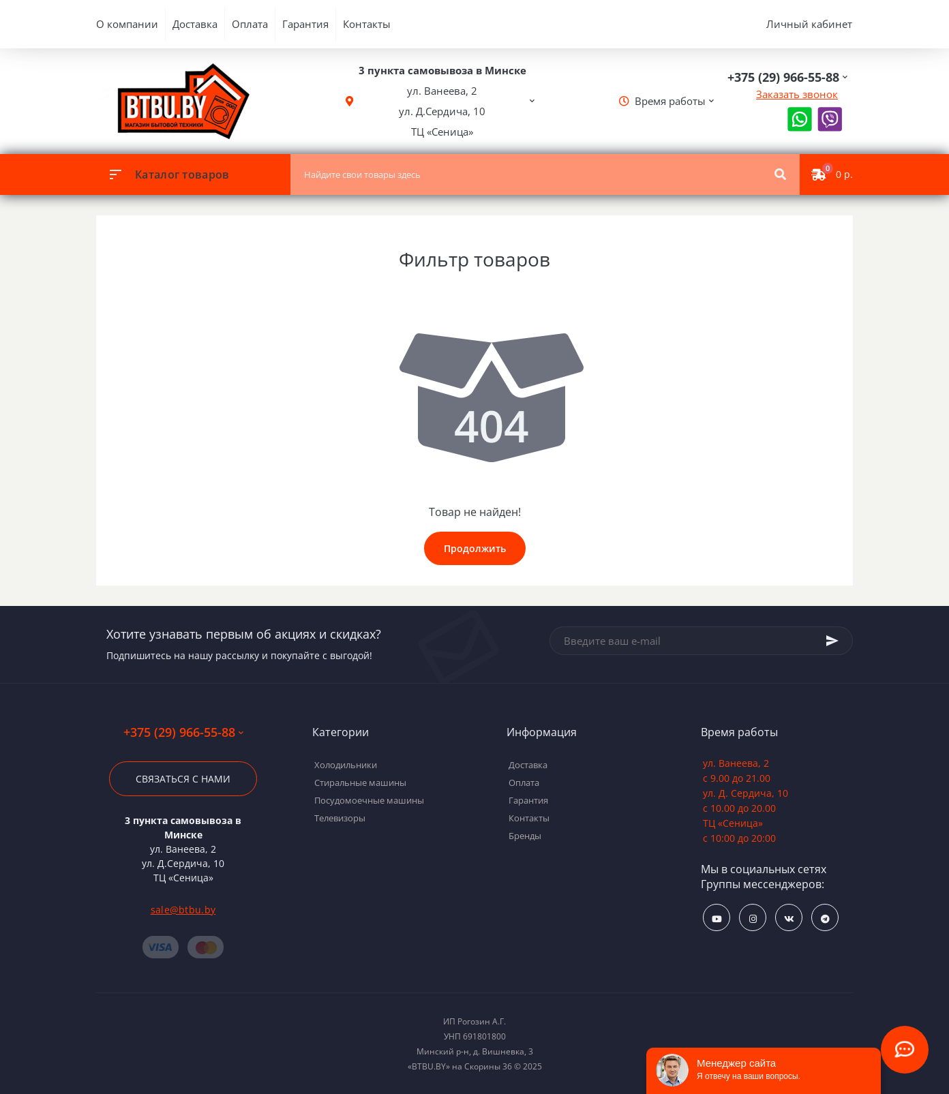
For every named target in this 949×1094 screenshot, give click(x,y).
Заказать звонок (797, 94)
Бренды (525, 836)
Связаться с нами (183, 778)
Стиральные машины (360, 782)
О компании (127, 24)
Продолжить (475, 548)
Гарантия (305, 24)
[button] (442, 101)
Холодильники (345, 765)
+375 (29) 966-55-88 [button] (183, 732)
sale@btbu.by (183, 909)
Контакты (367, 24)
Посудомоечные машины (369, 800)
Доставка (194, 24)
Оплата (250, 24)
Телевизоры (339, 818)
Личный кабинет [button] (809, 24)
